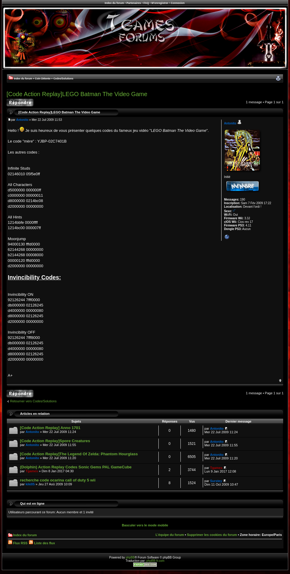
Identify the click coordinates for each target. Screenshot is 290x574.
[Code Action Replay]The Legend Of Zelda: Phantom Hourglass (79, 454)
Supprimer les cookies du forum (212, 535)
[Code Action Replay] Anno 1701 (50, 428)
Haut (280, 380)
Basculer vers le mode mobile (145, 525)
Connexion (178, 2)
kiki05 (30, 484)
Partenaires (134, 2)
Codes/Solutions (63, 78)
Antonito (22, 119)
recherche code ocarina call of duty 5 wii (58, 480)
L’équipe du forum (169, 535)
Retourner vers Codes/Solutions (33, 401)
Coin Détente (42, 78)
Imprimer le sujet (278, 78)
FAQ (146, 2)
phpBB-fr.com (155, 560)
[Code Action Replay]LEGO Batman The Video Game (77, 94)
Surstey (216, 481)
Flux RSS (17, 543)
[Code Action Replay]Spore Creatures (55, 441)
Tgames (32, 471)
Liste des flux (42, 543)
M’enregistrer (159, 2)
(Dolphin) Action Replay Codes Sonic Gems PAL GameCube (76, 467)
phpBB (130, 557)
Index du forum (114, 2)
